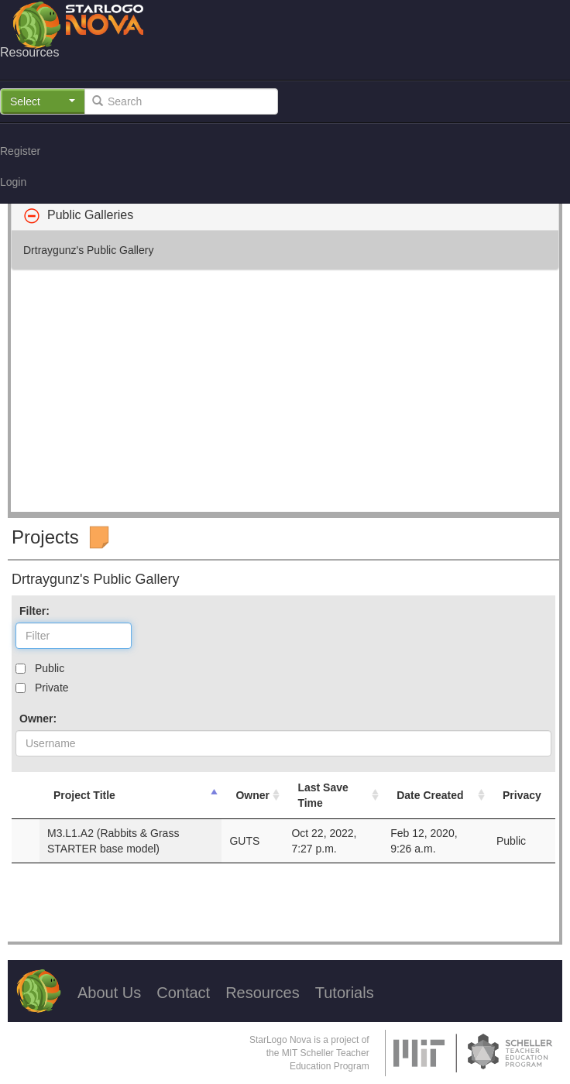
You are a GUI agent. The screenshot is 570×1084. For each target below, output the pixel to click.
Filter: (34, 611)
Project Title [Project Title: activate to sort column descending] (84, 795)
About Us (109, 992)
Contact (183, 992)
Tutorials (344, 992)
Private (52, 687)
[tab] (285, 215)
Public (49, 668)
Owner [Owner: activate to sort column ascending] (252, 795)
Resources (262, 992)
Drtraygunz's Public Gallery (88, 250)
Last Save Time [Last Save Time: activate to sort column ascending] (322, 795)
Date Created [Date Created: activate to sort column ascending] (430, 795)
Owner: (38, 718)
